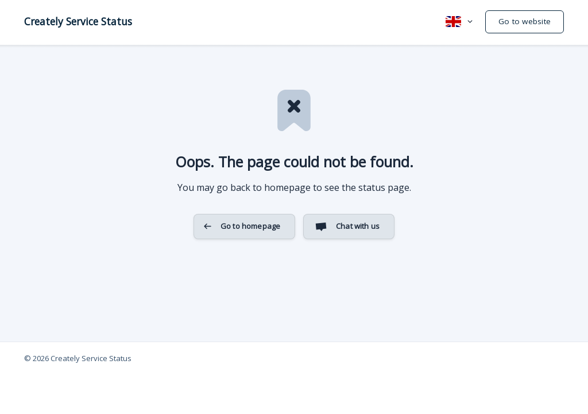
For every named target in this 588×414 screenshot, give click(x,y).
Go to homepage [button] (250, 226)
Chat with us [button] (358, 226)
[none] (78, 21)
